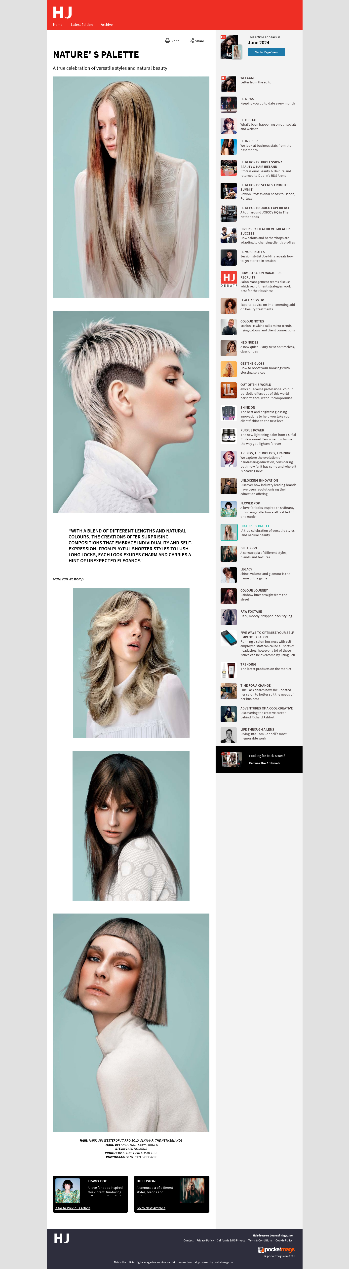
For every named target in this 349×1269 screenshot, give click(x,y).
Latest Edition (82, 24)
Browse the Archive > (264, 763)
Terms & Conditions (260, 1240)
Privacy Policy (205, 1240)
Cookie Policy (284, 1240)
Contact (189, 1240)
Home (58, 24)
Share (197, 40)
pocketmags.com (278, 1256)
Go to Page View (266, 52)
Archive (107, 24)
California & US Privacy (231, 1240)
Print (172, 40)
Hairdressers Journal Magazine (273, 1235)
